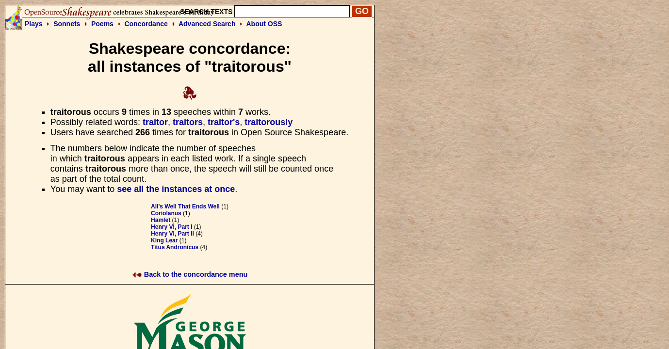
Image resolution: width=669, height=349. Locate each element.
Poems (102, 24)
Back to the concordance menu (190, 274)
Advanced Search (207, 24)
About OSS (264, 24)
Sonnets (66, 24)
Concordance (145, 24)
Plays (34, 24)
